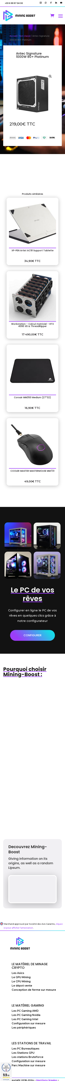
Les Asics (18, 973)
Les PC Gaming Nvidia (26, 1015)
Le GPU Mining (21, 977)
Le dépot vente (22, 985)
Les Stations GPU (23, 1052)
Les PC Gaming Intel (25, 1019)
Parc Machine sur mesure (28, 1065)
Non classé (25, 36)
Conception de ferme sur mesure (34, 989)
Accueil (13, 36)
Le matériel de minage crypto (30, 966)
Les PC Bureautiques (25, 1048)
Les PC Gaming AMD (25, 1010)
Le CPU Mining (21, 981)
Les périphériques (24, 1027)
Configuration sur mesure (28, 1023)
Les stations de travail (31, 1043)
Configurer (32, 635)
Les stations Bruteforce (27, 1057)
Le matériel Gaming (28, 1005)
